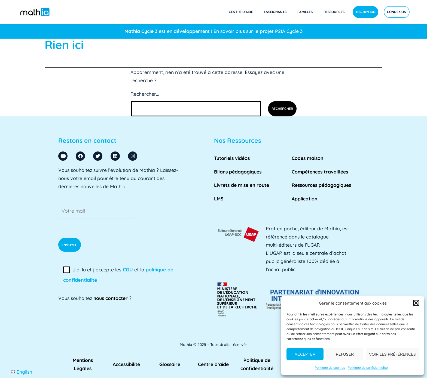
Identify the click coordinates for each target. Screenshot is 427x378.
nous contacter (110, 298)
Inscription (365, 12)
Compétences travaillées (320, 172)
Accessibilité (126, 364)
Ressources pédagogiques (321, 185)
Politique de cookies (330, 367)
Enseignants (275, 12)
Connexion (396, 12)
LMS (219, 199)
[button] (416, 303)
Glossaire (169, 364)
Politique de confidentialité (368, 367)
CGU (128, 270)
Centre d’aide (241, 12)
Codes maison (307, 158)
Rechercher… (144, 94)
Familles (305, 12)
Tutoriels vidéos (232, 158)
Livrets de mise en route (241, 185)
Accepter (305, 354)
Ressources (334, 12)
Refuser (345, 354)
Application (304, 199)
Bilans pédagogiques (237, 172)
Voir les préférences (392, 354)
